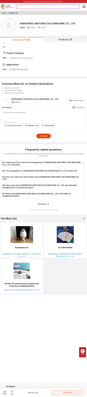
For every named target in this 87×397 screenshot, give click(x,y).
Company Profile (22, 39)
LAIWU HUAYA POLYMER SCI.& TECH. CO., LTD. (22, 290)
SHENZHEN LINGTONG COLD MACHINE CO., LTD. (49, 23)
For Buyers (10, 386)
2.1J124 (42, 28)
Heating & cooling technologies (21, 58)
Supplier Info (13, 13)
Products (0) (65, 39)
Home (4, 13)
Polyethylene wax (22, 248)
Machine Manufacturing (19, 69)
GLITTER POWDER (65, 248)
